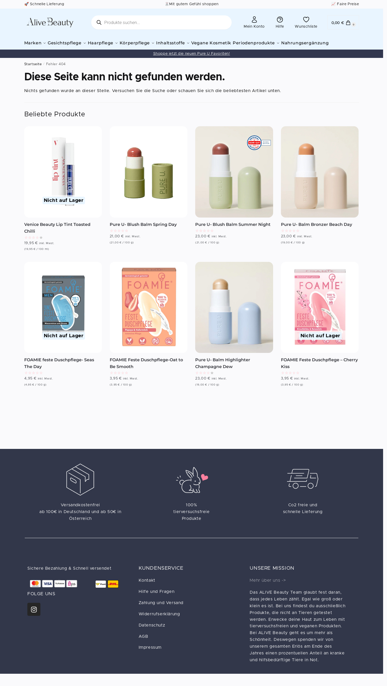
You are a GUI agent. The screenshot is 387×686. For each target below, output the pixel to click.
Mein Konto (254, 22)
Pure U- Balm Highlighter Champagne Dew (222, 370)
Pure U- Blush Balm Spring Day (143, 231)
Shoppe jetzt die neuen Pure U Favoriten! (191, 61)
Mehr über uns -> (268, 587)
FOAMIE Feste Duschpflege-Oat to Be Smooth (146, 370)
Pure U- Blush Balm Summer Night (233, 231)
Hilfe (280, 22)
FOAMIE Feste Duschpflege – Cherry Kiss (319, 370)
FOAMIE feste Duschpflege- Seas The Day (59, 370)
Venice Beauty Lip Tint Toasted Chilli (57, 235)
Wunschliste (306, 22)
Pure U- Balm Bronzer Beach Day (316, 231)
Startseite (33, 71)
